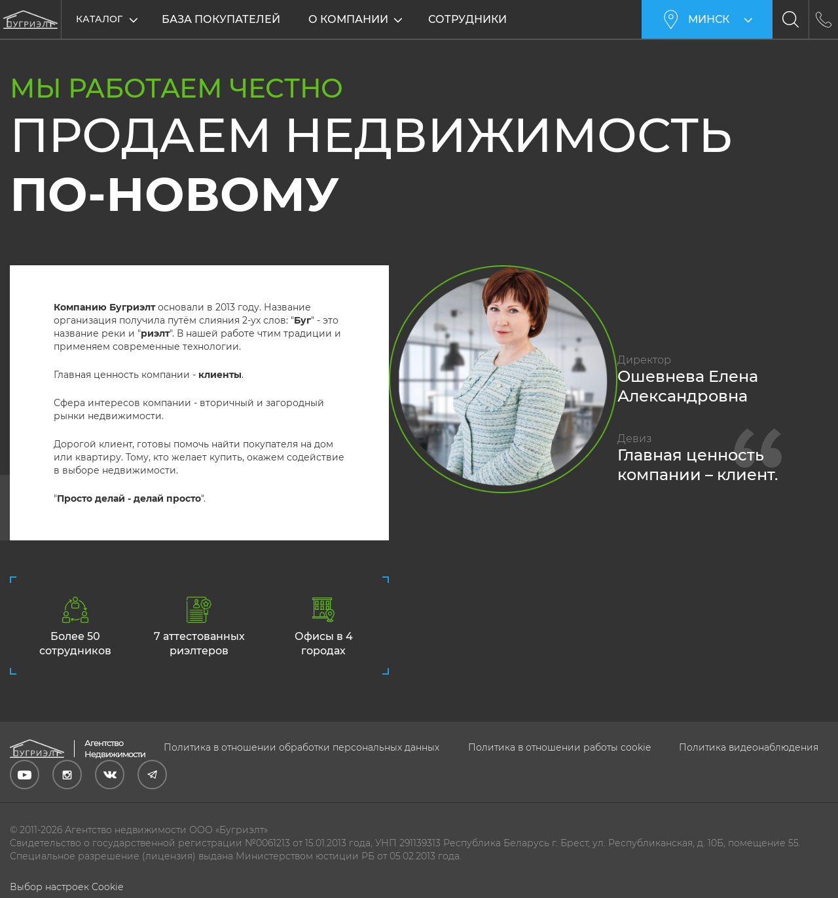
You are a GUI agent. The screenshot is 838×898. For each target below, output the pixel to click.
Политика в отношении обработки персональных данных (301, 747)
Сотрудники (467, 19)
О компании (348, 19)
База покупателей (221, 19)
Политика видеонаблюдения (748, 747)
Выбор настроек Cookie (66, 887)
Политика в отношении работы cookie (559, 747)
